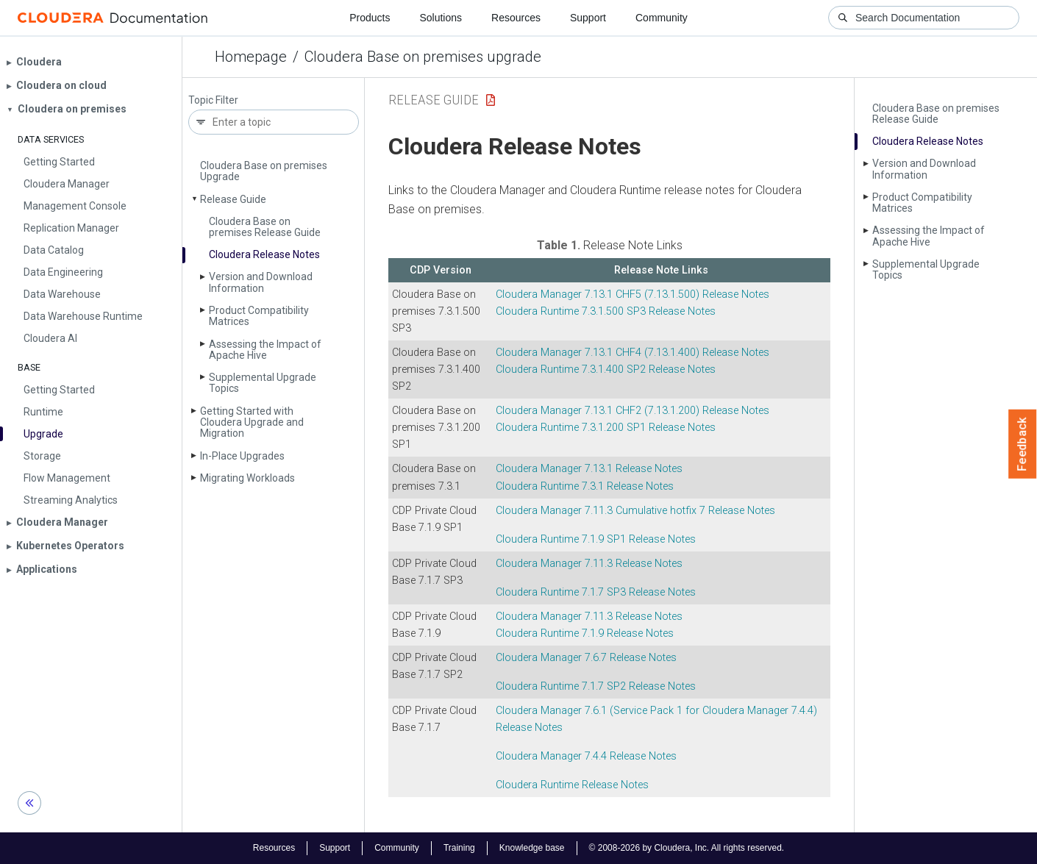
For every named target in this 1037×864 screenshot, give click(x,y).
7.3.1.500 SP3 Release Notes (606, 311)
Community (661, 18)
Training (459, 848)
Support (588, 18)
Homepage (251, 56)
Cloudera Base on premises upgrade (422, 56)
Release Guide (233, 199)
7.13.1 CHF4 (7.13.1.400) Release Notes (632, 352)
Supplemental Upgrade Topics (262, 382)
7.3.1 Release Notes (585, 486)
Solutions (440, 18)
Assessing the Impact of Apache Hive (265, 349)
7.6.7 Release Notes (586, 657)
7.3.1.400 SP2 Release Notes (606, 369)
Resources (516, 18)
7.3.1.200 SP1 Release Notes (606, 427)
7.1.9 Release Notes (585, 633)
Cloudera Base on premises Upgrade (263, 171)
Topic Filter (213, 100)
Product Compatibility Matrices (259, 315)
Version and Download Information (261, 282)
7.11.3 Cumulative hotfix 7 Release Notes (635, 510)
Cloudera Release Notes (264, 254)
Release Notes (572, 785)
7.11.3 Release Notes (589, 563)
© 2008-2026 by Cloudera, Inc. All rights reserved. (687, 848)
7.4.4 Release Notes (586, 756)
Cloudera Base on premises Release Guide (265, 226)
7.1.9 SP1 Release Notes (596, 539)
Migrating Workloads (247, 478)
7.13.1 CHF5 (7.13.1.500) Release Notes (632, 294)
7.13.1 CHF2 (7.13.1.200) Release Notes (632, 410)
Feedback (1023, 444)
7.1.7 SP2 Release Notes (596, 686)
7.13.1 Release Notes (589, 469)
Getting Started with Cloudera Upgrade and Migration (252, 422)
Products (369, 18)
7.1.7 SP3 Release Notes (596, 592)
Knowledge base (532, 848)
